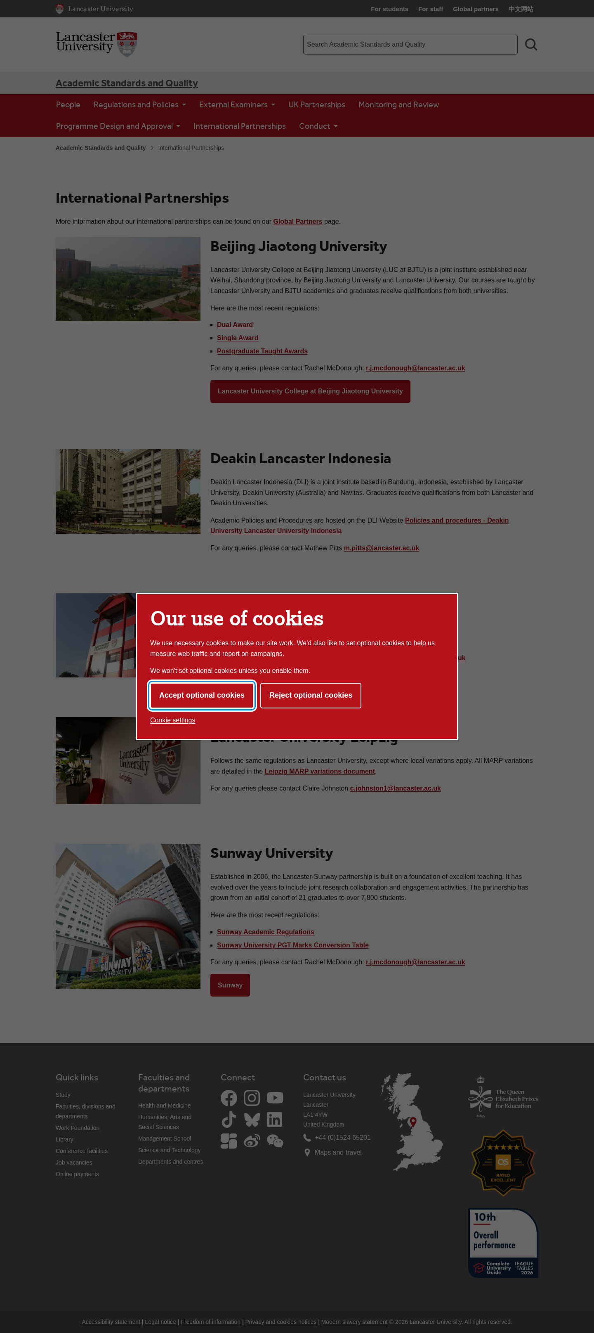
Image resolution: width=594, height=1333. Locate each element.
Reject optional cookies (310, 695)
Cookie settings (172, 720)
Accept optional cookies (202, 695)
